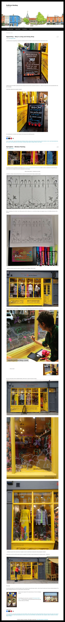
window (7, 615)
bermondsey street (18, 141)
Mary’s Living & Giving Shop (28, 167)
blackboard (23, 141)
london (48, 141)
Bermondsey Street (37, 167)
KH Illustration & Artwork (42, 619)
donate (32, 141)
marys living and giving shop (54, 141)
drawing (34, 141)
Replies (10, 615)
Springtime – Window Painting (15, 147)
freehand (42, 141)
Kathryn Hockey (12, 5)
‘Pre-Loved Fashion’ (22, 308)
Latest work (17, 29)
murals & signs (11, 141)
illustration (45, 141)
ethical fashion (38, 141)
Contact (30, 29)
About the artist (10, 29)
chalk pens (26, 141)
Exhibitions (24, 29)
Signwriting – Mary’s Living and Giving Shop (20, 36)
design (30, 141)
